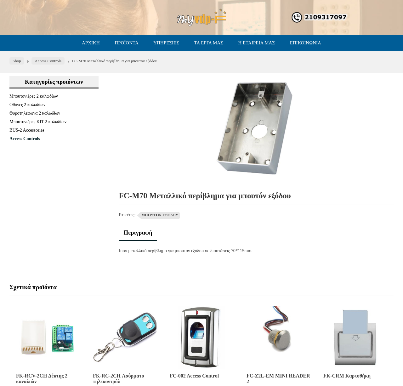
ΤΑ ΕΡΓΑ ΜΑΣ (208, 42)
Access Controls (24, 138)
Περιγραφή (138, 232)
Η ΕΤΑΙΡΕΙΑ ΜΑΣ (256, 42)
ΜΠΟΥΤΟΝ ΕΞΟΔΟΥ (159, 215)
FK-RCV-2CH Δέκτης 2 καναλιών (41, 378)
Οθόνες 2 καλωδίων (27, 104)
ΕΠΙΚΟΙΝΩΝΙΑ (305, 42)
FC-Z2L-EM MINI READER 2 (278, 378)
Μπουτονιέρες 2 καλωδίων (33, 96)
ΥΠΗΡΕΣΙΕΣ (166, 42)
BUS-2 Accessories (26, 130)
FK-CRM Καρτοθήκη (347, 375)
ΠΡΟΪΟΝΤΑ (126, 42)
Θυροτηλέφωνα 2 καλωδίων (34, 113)
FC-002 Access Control (194, 375)
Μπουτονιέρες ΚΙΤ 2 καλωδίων (37, 121)
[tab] (138, 235)
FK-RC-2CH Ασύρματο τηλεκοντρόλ (118, 378)
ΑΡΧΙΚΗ (91, 42)
